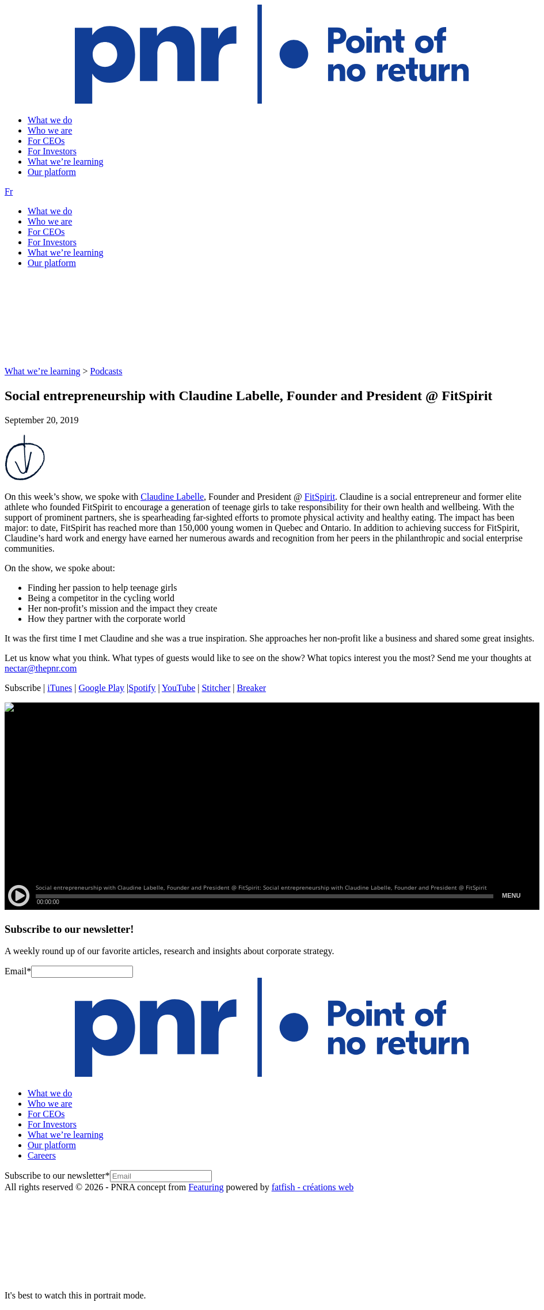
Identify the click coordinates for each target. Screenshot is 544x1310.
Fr (9, 191)
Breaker (251, 688)
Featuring (205, 1187)
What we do (50, 120)
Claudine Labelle (172, 497)
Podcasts (106, 371)
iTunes (59, 688)
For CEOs (46, 141)
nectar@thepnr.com (41, 668)
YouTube (178, 688)
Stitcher (215, 688)
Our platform (52, 172)
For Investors (52, 151)
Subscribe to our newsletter (57, 1175)
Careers (42, 1155)
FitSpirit (320, 497)
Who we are (50, 130)
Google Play (102, 688)
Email (18, 971)
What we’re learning (65, 161)
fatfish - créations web (313, 1187)
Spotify (141, 688)
